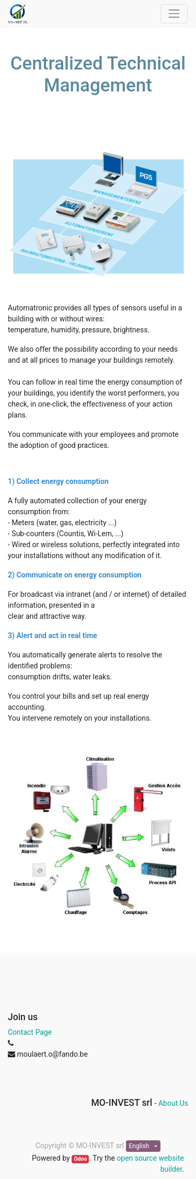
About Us (173, 1103)
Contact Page (30, 1032)
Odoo (80, 1158)
